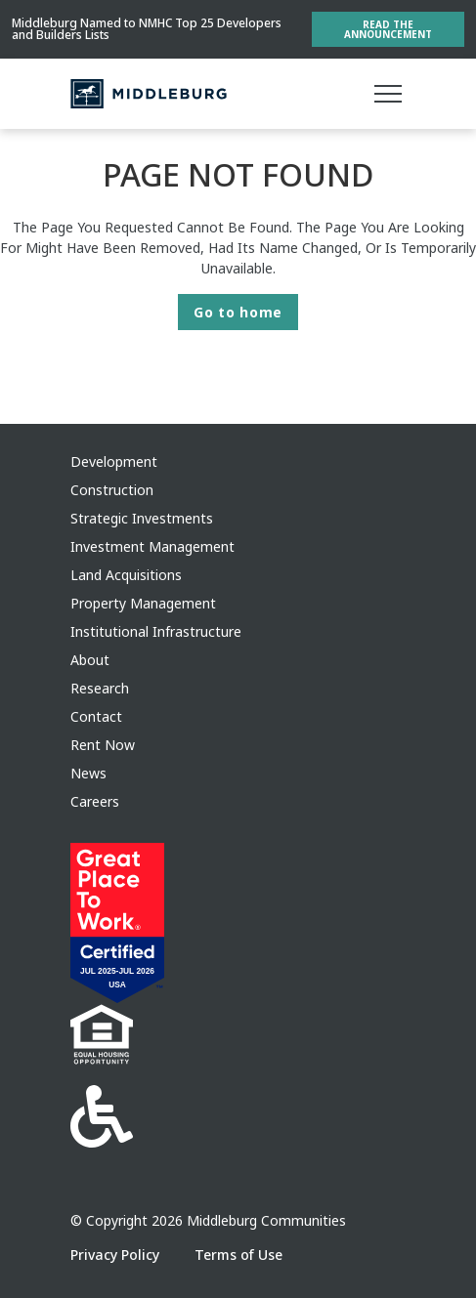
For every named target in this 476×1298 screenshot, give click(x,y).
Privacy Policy (116, 1254)
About (89, 659)
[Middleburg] (148, 93)
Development (113, 461)
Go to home (238, 312)
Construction (111, 490)
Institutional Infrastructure (155, 631)
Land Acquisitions (126, 574)
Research (99, 688)
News (88, 773)
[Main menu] (388, 93)
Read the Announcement (388, 29)
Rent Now (102, 744)
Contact (96, 716)
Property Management (143, 603)
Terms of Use (238, 1254)
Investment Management (152, 546)
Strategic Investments (141, 518)
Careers (94, 801)
